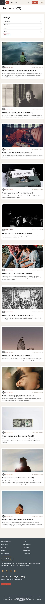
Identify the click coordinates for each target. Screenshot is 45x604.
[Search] (22, 28)
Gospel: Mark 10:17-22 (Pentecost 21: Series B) (18, 478)
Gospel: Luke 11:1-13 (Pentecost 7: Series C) (17, 273)
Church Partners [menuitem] (4, 544)
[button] (29, 2)
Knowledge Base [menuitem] (26, 550)
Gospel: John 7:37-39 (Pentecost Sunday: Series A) (19, 71)
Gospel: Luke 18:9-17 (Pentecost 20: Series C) (17, 112)
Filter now (6, 34)
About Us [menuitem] (3, 550)
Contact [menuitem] (24, 541)
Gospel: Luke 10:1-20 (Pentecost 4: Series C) (17, 355)
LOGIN (41, 2)
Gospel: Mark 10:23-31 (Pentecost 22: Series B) (18, 436)
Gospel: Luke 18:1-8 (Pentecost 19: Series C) (17, 153)
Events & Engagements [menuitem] (6, 541)
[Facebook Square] (2, 571)
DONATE (35, 2)
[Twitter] (6, 571)
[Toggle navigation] (2, 2)
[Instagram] (10, 571)
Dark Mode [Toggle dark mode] (7, 558)
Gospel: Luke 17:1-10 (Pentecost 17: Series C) (17, 233)
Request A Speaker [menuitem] (5, 553)
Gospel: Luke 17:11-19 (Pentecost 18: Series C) (17, 193)
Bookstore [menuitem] (3, 547)
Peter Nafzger (9, 67)
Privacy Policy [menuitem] (26, 547)
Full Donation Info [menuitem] (27, 553)
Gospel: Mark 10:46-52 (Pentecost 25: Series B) (18, 396)
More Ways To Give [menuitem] (27, 544)
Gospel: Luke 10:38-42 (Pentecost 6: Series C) (17, 315)
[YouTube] (14, 571)
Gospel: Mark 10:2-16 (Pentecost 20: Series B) (17, 520)
